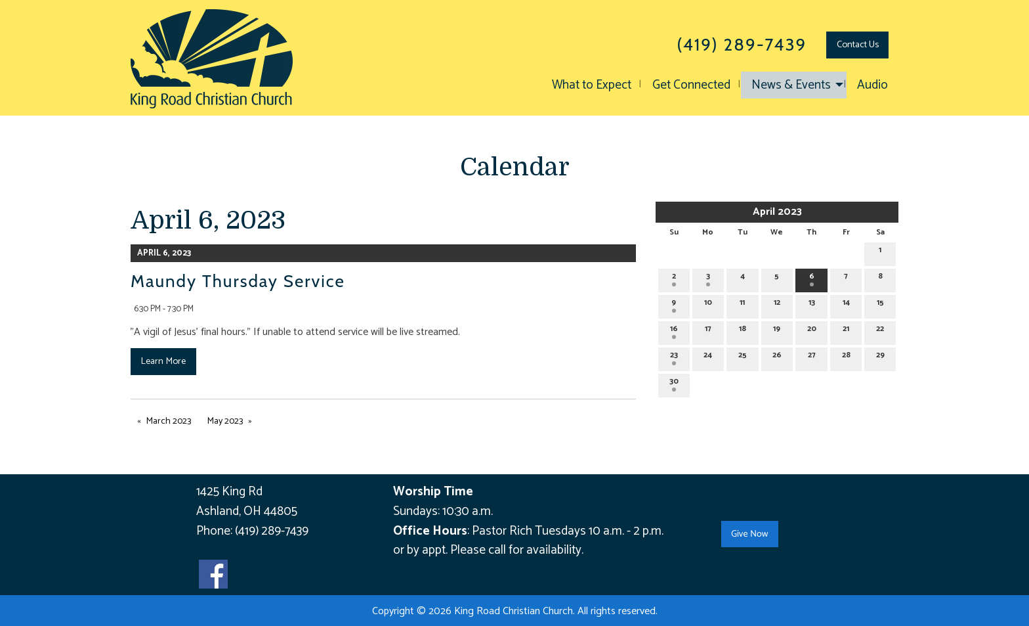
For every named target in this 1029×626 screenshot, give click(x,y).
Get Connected (691, 85)
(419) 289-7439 (271, 531)
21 (846, 331)
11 (742, 304)
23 (674, 357)
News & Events (791, 85)
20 (811, 331)
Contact (858, 45)
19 (776, 331)
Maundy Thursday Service (238, 281)
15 (880, 304)
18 (742, 331)
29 (880, 357)
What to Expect (591, 85)
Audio (872, 85)
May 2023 (225, 421)
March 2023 (168, 421)
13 (811, 304)
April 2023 (777, 212)
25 (742, 357)
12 (777, 304)
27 (812, 357)
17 (708, 331)
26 (777, 357)
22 (880, 331)
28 (846, 357)
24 (708, 357)
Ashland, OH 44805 (246, 511)
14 (846, 304)
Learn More (163, 361)
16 (674, 331)
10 (708, 304)
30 (674, 383)
